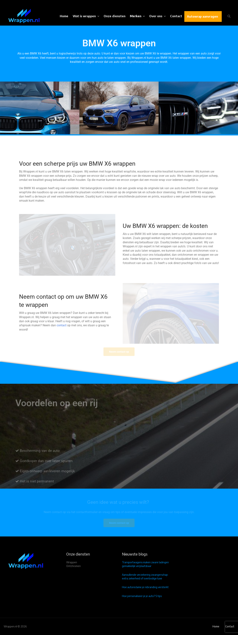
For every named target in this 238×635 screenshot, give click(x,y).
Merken (135, 16)
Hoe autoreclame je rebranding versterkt (145, 587)
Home (64, 16)
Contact (176, 16)
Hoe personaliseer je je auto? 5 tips (142, 596)
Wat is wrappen (84, 16)
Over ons (155, 16)
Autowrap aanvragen (202, 16)
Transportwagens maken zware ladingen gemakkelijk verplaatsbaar (145, 564)
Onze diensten (114, 16)
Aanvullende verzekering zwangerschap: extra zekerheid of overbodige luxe (145, 576)
